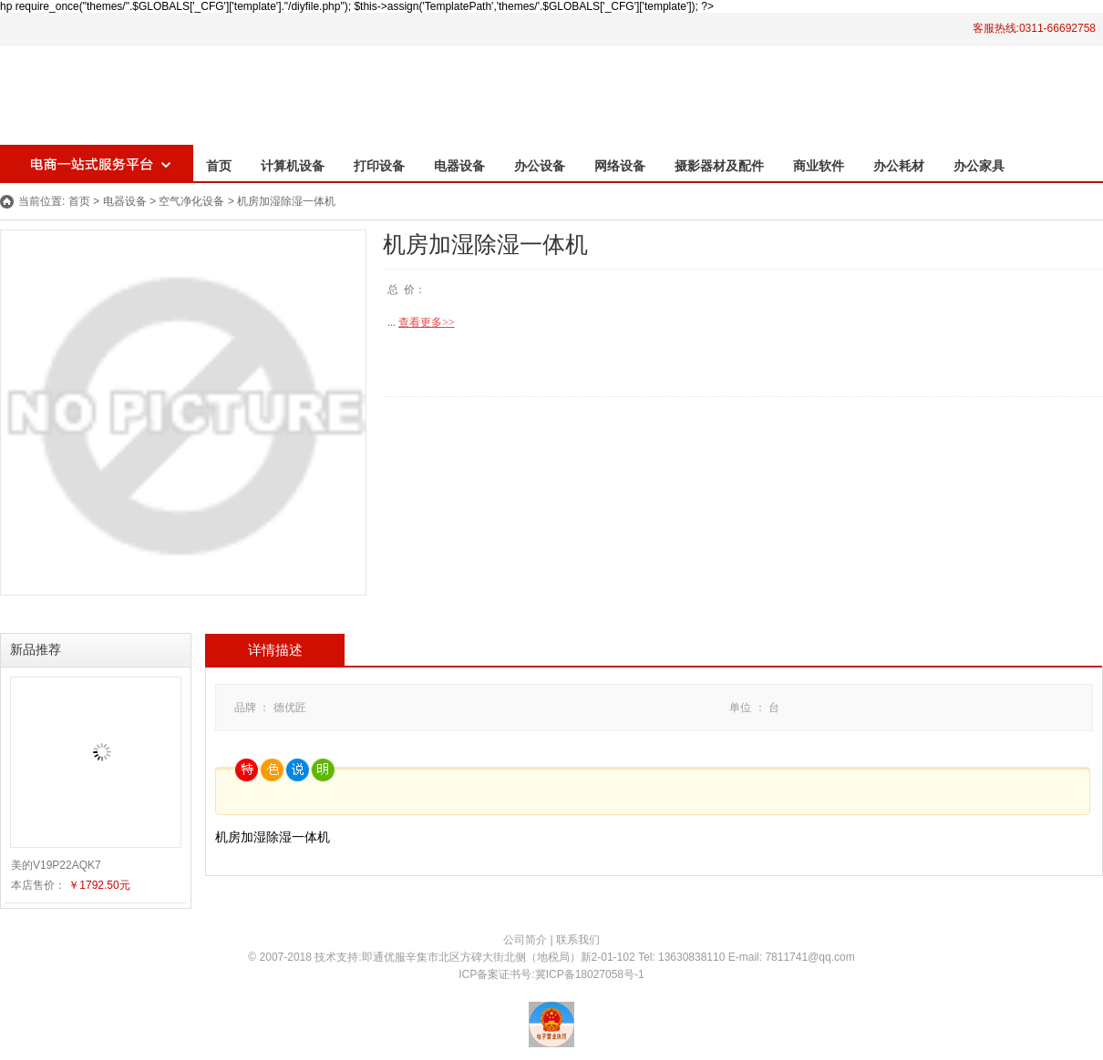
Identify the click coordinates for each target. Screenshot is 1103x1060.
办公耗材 (898, 165)
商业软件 (818, 165)
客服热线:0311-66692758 (1034, 28)
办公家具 (979, 165)
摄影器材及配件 (719, 165)
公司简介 (525, 939)
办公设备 (539, 165)
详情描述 (275, 650)
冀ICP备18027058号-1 (589, 974)
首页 (219, 165)
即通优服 (384, 957)
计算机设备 (293, 165)
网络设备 (619, 165)
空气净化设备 (191, 201)
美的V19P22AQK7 (56, 865)
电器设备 (459, 165)
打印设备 (379, 165)
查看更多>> (426, 322)
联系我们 (578, 939)
